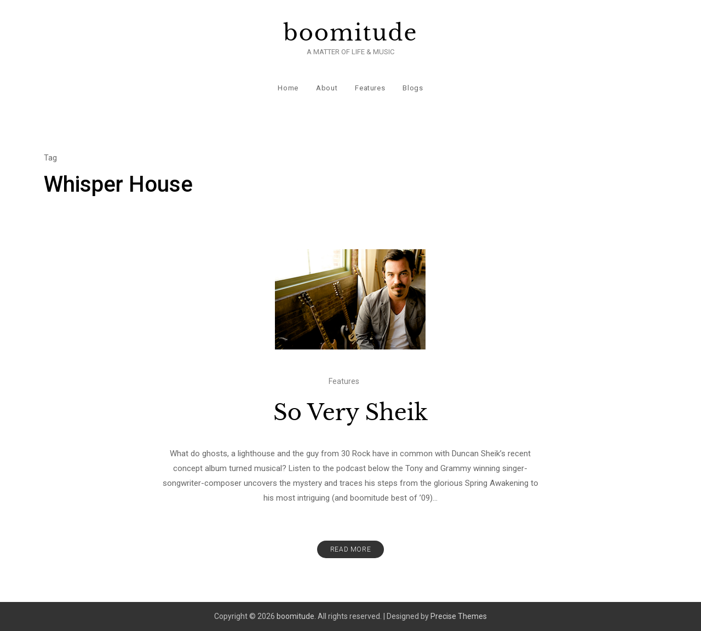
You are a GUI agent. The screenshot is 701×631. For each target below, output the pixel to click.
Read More (350, 549)
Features (370, 87)
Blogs (413, 87)
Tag (50, 157)
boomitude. (296, 616)
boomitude (351, 33)
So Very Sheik (350, 412)
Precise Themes (458, 616)
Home (288, 87)
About (326, 87)
